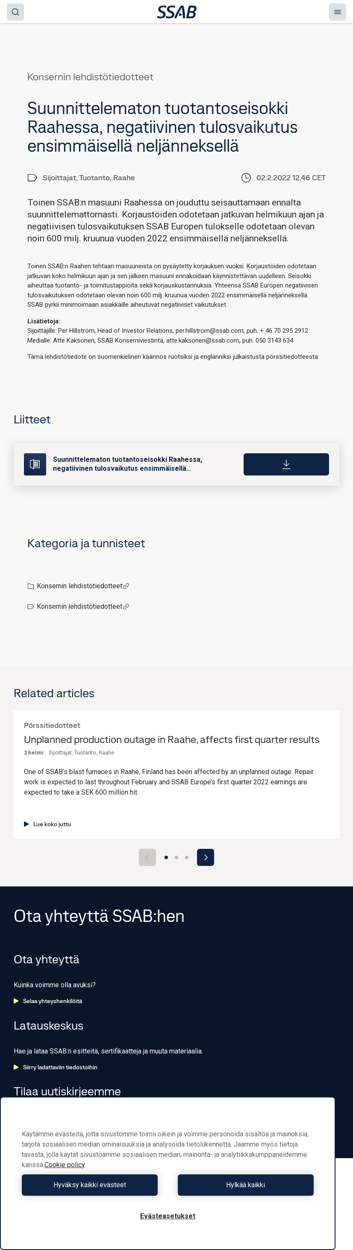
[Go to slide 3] (187, 857)
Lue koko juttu (47, 824)
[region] (167, 1173)
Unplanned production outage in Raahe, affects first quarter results (171, 740)
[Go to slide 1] (166, 857)
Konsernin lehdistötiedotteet (83, 586)
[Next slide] (205, 857)
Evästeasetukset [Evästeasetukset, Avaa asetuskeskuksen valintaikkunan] (167, 1216)
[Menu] (337, 12)
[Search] (15, 12)
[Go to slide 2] (176, 857)
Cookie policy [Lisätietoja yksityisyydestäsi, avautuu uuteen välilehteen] (64, 1165)
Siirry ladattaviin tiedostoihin (55, 1067)
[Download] (286, 464)
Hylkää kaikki (243, 1185)
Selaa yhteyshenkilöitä (48, 1001)
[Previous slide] (147, 857)
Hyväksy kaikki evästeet (92, 1185)
